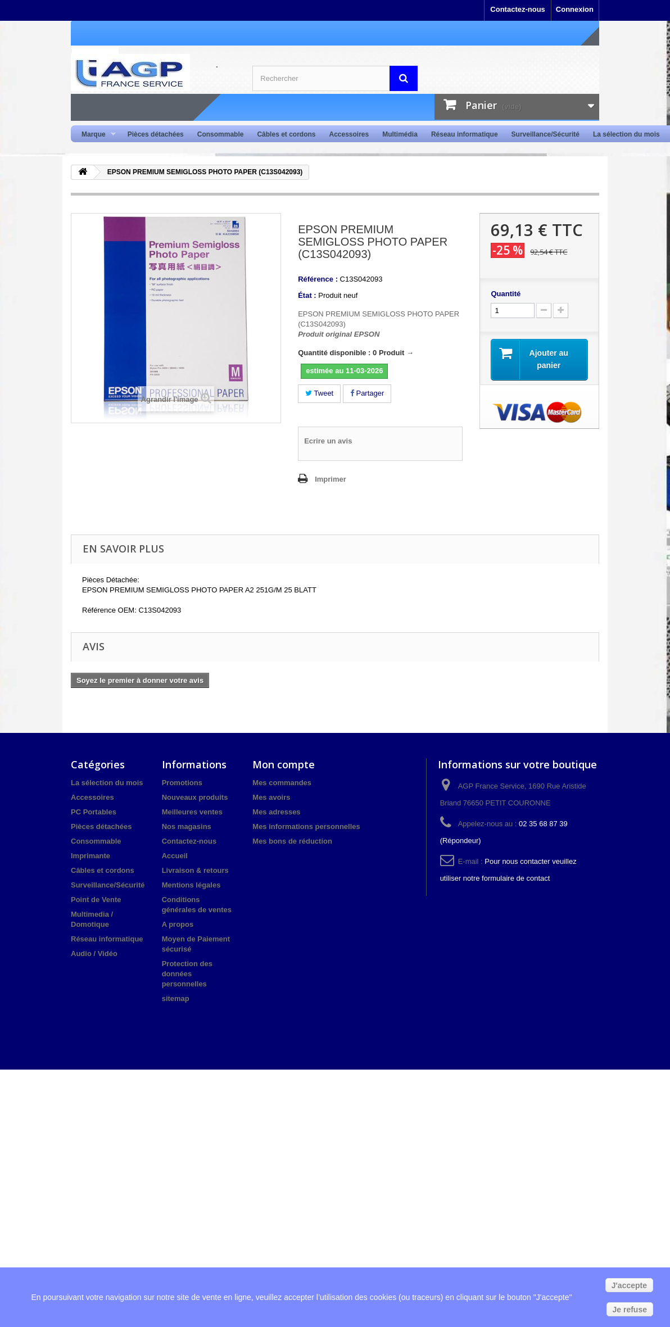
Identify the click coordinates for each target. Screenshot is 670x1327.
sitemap (175, 998)
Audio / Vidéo (94, 953)
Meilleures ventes (192, 812)
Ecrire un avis (328, 441)
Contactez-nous (517, 9)
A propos (178, 924)
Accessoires (349, 134)
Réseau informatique (464, 134)
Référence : (318, 279)
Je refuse (630, 1309)
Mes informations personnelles (306, 826)
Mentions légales (191, 885)
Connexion (575, 9)
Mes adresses (276, 812)
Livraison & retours (195, 870)
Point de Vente (96, 899)
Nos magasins (186, 826)
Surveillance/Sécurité (545, 134)
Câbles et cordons (286, 134)
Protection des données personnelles (187, 973)
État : (307, 295)
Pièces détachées (156, 134)
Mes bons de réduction (292, 841)
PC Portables (93, 812)
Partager (367, 393)
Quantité (505, 293)
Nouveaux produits (195, 797)
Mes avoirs (271, 797)
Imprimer (330, 479)
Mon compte (283, 764)
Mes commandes (281, 782)
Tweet (319, 393)
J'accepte (629, 1285)
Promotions (182, 782)
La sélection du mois (626, 134)
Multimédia (400, 134)
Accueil (175, 856)
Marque (95, 134)
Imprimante (90, 856)
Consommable (220, 134)
